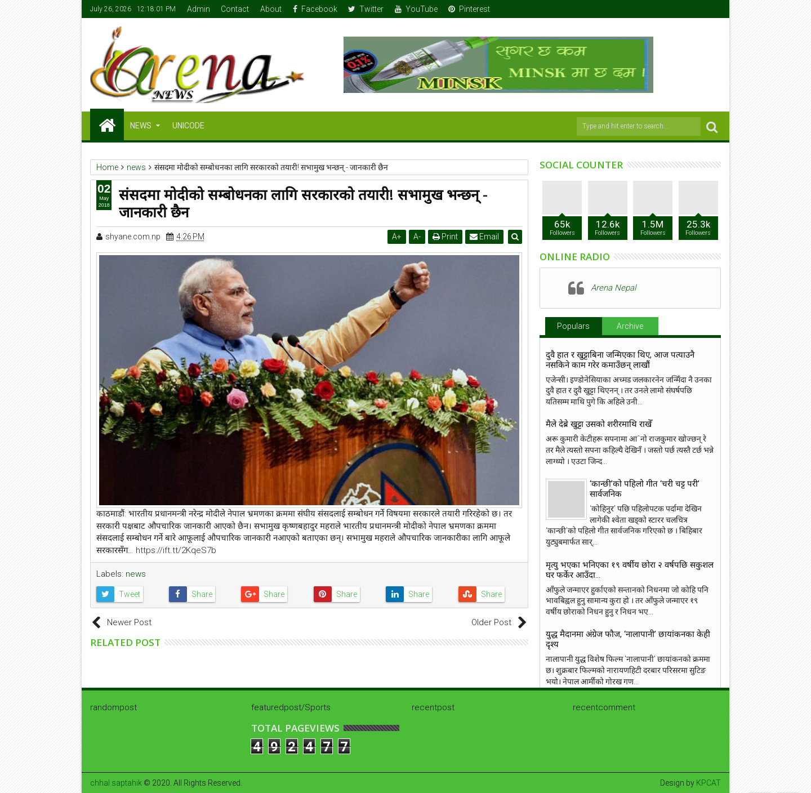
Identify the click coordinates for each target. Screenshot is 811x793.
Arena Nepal (613, 288)
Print (445, 236)
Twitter (366, 9)
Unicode (188, 125)
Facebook (315, 9)
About (271, 9)
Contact (235, 9)
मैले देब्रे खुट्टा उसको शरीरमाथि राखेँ (599, 424)
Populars (573, 326)
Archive (630, 326)
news (136, 574)
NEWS (140, 125)
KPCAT (708, 782)
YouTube (416, 9)
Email (485, 236)
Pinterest (469, 9)
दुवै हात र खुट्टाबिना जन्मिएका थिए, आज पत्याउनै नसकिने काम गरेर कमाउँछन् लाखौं (620, 360)
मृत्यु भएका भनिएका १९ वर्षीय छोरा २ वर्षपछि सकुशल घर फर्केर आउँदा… (630, 570)
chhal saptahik (116, 782)
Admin (198, 9)
